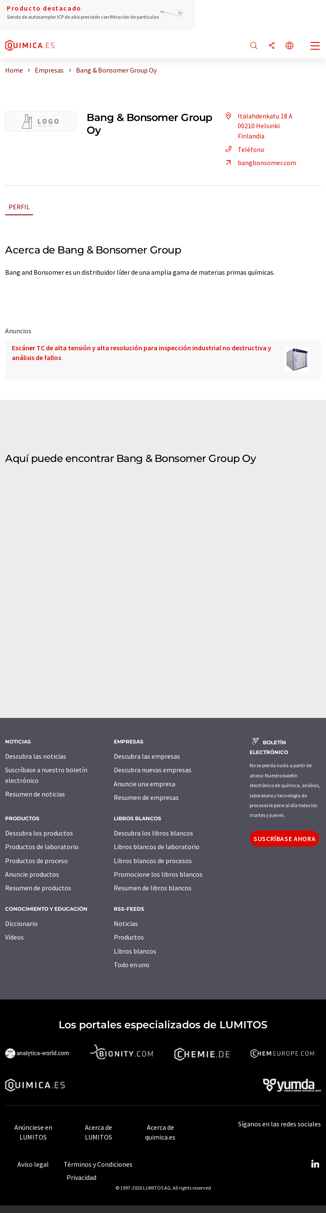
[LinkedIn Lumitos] (315, 1164)
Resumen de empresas (146, 797)
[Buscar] (254, 46)
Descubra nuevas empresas (152, 770)
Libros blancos (135, 951)
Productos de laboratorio (42, 846)
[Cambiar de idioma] (289, 46)
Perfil (19, 207)
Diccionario (21, 923)
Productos (129, 937)
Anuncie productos (32, 874)
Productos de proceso (36, 860)
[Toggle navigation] (315, 46)
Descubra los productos (39, 833)
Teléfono (243, 149)
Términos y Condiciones (98, 1164)
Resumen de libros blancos (152, 888)
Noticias (126, 923)
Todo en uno (131, 964)
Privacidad (81, 1177)
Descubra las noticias (35, 756)
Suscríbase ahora (284, 838)
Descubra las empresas (147, 756)
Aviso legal (33, 1164)
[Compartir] (272, 46)
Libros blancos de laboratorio (157, 846)
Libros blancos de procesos (153, 860)
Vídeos (14, 937)
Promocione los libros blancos (158, 874)
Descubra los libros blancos (153, 833)
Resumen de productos (38, 888)
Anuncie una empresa (144, 784)
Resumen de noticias (35, 794)
